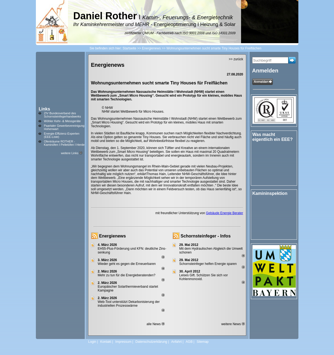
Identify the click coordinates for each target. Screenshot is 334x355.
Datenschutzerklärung (151, 342)
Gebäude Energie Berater (224, 213)
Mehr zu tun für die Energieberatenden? (126, 275)
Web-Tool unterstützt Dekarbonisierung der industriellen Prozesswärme (129, 304)
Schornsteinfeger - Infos (206, 236)
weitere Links (71, 153)
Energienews (112, 236)
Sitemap (202, 342)
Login (92, 342)
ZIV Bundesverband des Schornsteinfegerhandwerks (62, 115)
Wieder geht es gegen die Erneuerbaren (127, 264)
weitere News (232, 324)
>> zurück (236, 59)
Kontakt (105, 342)
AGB (189, 342)
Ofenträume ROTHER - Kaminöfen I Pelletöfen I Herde (64, 143)
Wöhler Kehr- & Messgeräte (62, 121)
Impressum (123, 342)
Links (44, 109)
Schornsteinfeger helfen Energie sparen (208, 264)
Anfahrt (176, 342)
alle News (155, 324)
